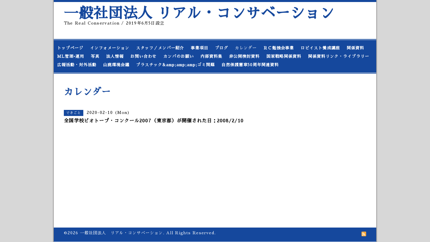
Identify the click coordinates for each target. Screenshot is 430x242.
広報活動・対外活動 (76, 65)
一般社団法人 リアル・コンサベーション (199, 13)
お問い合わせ (143, 56)
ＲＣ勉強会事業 (278, 48)
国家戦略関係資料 (283, 56)
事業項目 (199, 48)
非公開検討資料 (244, 56)
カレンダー (246, 48)
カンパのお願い (178, 56)
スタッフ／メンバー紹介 (160, 48)
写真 (95, 56)
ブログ (221, 48)
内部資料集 (211, 56)
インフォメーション (109, 48)
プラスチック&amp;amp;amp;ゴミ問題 (175, 65)
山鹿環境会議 (116, 65)
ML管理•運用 (70, 56)
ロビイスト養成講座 (320, 48)
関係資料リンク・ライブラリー (338, 56)
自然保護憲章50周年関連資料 (250, 65)
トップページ (70, 48)
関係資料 (355, 48)
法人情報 (115, 56)
